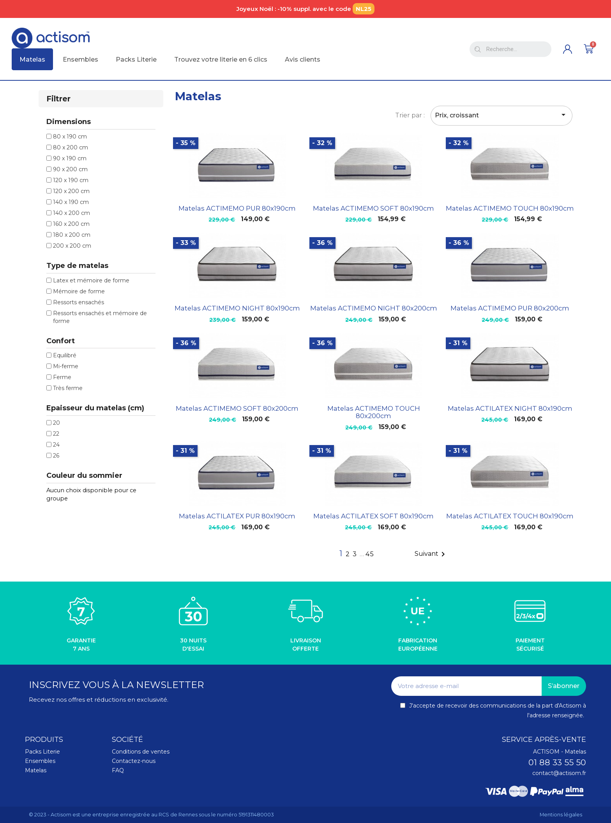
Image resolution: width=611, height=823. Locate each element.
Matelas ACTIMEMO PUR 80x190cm (237, 208)
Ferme (62, 377)
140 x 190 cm (71, 202)
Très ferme (68, 388)
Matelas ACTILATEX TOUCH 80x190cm (510, 516)
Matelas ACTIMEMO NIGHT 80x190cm (237, 308)
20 (56, 422)
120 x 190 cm (70, 180)
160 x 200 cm (71, 223)
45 (370, 554)
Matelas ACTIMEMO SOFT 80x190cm (373, 208)
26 (56, 455)
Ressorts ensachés (78, 302)
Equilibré (64, 355)
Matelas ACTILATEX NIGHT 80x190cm (510, 408)
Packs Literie (42, 751)
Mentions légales (561, 815)
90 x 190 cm (70, 158)
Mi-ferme (65, 366)
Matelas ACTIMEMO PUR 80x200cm (509, 308)
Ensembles (40, 760)
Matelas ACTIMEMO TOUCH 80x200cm (373, 412)
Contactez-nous (133, 760)
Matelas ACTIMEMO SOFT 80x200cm (237, 408)
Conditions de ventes (141, 751)
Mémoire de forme (79, 291)
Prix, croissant (501, 114)
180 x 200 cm (71, 234)
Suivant (431, 554)
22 (56, 433)
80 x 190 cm (70, 136)
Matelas (35, 770)
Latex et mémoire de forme (91, 280)
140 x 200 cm (71, 212)
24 (56, 444)
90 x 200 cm (70, 169)
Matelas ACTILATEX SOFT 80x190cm (373, 516)
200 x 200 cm (72, 245)
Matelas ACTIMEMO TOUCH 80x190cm (510, 208)
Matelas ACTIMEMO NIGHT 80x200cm (373, 308)
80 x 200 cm (70, 147)
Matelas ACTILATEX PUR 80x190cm (237, 516)
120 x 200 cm (71, 191)
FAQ (118, 770)
